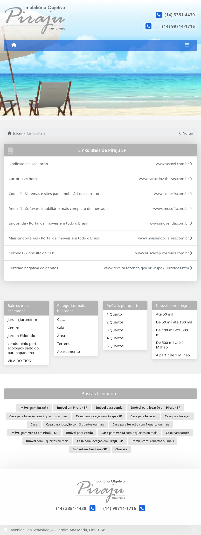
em (72, 408)
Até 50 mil (164, 314)
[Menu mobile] (13, 45)
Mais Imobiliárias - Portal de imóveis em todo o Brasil (54, 238)
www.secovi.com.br (174, 163)
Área (61, 335)
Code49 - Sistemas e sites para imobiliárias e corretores (56, 193)
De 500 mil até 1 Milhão (170, 344)
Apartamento (68, 351)
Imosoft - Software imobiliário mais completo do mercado (58, 208)
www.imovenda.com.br (170, 223)
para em (155, 408)
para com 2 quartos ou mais (38, 416)
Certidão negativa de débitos (33, 267)
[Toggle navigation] (186, 45)
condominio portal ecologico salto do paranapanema (24, 348)
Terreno (63, 343)
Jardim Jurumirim (22, 319)
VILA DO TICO (19, 360)
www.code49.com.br (173, 193)
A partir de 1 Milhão (173, 355)
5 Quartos (115, 345)
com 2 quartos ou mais (47, 441)
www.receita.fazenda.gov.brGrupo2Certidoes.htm (148, 267)
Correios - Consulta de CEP (31, 253)
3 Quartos (115, 330)
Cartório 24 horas (24, 178)
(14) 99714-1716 (178, 26)
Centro (13, 327)
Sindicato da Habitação (28, 163)
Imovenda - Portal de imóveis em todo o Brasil (48, 223)
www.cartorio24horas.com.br (166, 178)
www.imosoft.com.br (172, 208)
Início (15, 133)
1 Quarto (114, 314)
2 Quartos (115, 322)
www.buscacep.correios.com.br (163, 253)
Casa (61, 319)
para (33, 408)
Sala (60, 327)
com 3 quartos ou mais (153, 441)
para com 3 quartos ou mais (75, 424)
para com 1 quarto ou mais (141, 424)
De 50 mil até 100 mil (174, 322)
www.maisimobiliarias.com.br (165, 238)
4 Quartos (115, 337)
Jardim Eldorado (21, 335)
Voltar (186, 133)
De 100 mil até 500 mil (172, 332)
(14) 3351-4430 (180, 15)
